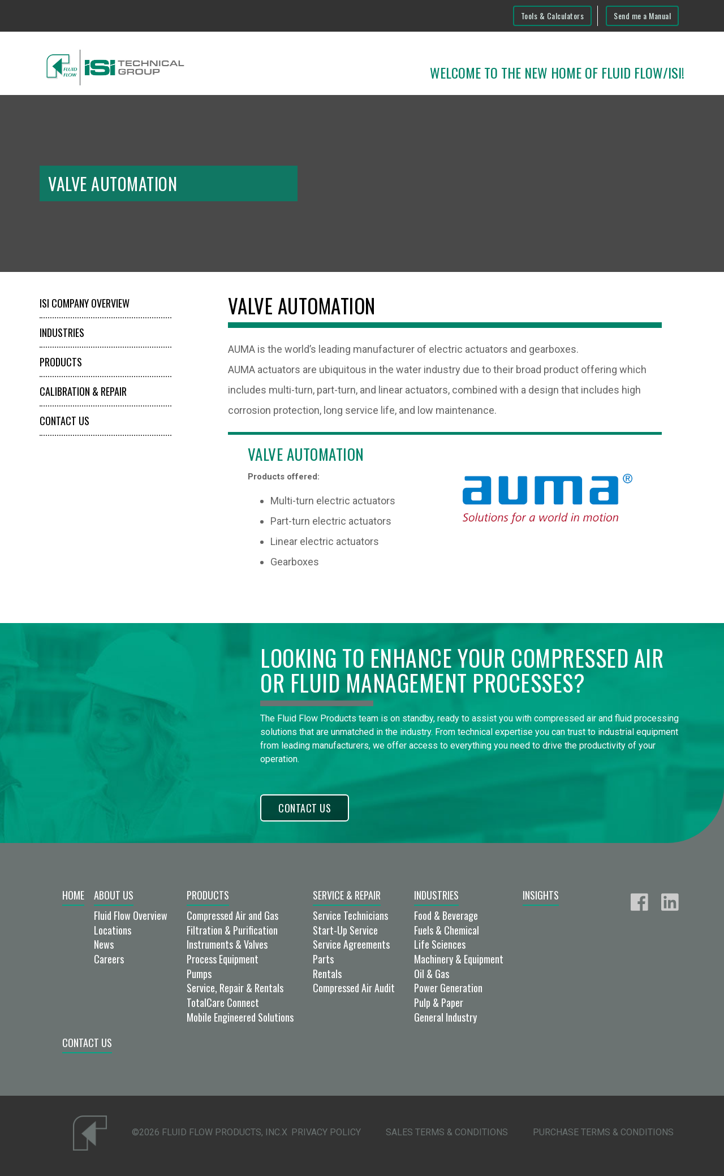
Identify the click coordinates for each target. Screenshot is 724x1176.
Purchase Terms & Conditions (603, 1132)
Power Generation (448, 987)
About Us (113, 895)
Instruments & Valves (227, 944)
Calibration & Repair (83, 391)
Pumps (199, 973)
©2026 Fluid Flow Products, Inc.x (209, 1132)
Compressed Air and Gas (232, 915)
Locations (112, 930)
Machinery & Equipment (458, 959)
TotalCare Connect (223, 1002)
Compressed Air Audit (354, 987)
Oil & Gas (431, 973)
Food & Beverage (446, 915)
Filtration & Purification (232, 930)
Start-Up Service (345, 930)
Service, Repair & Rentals (235, 987)
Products (61, 361)
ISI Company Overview (85, 303)
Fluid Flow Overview (130, 915)
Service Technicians (350, 915)
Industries (62, 332)
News (104, 944)
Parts (323, 959)
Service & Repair (347, 895)
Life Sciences (440, 944)
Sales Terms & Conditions (447, 1132)
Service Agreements (351, 944)
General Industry (445, 1017)
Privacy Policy (326, 1132)
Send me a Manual (642, 15)
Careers (109, 959)
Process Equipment (222, 959)
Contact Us (64, 420)
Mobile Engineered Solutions (240, 1017)
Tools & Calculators (552, 15)
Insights (541, 895)
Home (73, 895)
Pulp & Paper (438, 1002)
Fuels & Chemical (446, 930)
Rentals (327, 973)
